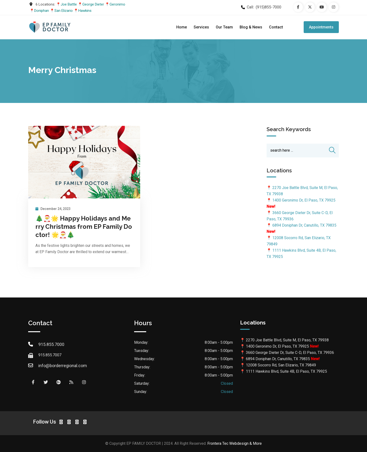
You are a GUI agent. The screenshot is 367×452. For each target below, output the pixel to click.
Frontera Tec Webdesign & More (234, 443)
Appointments (321, 27)
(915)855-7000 (268, 7)
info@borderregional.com (62, 365)
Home (181, 27)
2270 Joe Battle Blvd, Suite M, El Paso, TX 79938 (287, 340)
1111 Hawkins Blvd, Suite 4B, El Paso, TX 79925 (286, 371)
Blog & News (251, 27)
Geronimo (117, 4)
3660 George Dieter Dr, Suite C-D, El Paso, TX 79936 (290, 352)
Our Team (224, 27)
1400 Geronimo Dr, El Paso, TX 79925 (303, 200)
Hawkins (85, 10)
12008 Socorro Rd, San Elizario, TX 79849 (281, 365)
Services (201, 27)
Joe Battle (69, 4)
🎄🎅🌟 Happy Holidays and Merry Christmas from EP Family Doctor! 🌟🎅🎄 (83, 226)
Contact (276, 27)
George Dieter (93, 4)
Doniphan (41, 10)
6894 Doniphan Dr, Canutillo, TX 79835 (304, 225)
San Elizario (63, 10)
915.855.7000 (51, 344)
